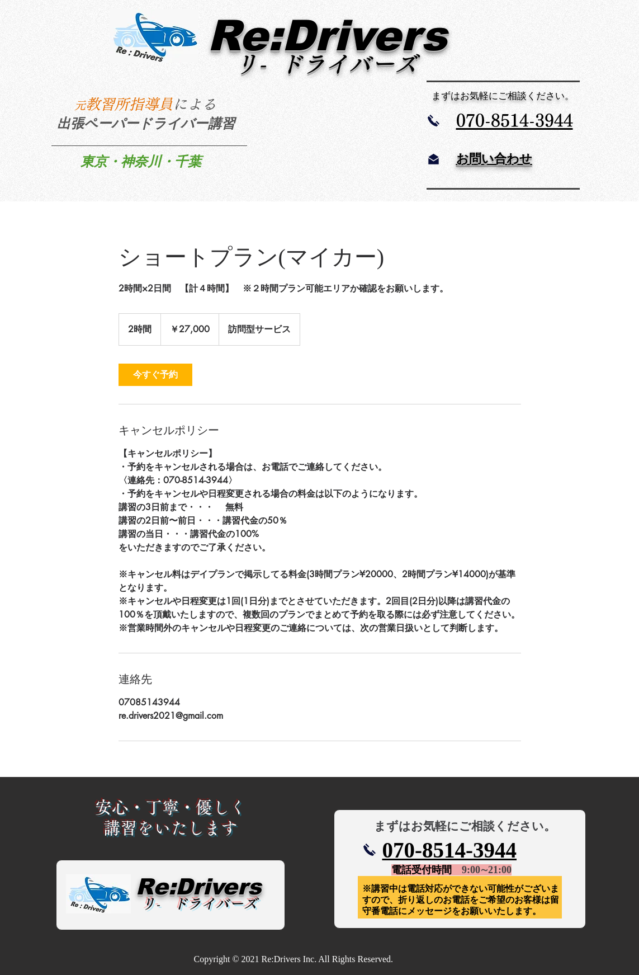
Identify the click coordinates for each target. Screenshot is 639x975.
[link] (155, 375)
